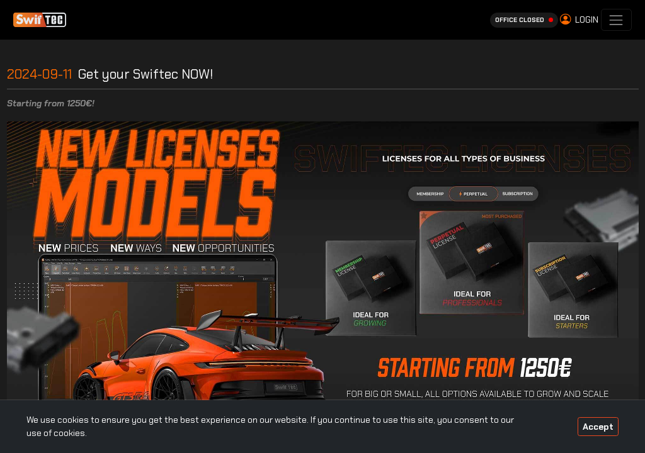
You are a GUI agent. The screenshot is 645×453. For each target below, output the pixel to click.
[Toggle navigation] (616, 20)
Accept (598, 426)
